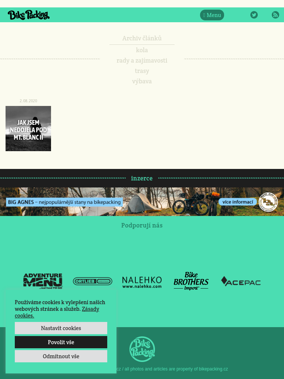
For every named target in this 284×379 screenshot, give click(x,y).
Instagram (243, 15)
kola (142, 50)
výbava (142, 81)
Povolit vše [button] (61, 342)
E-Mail (264, 15)
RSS (275, 15)
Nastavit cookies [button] (61, 328)
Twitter (254, 15)
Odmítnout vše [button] (61, 356)
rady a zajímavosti (142, 60)
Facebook (232, 15)
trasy (142, 71)
